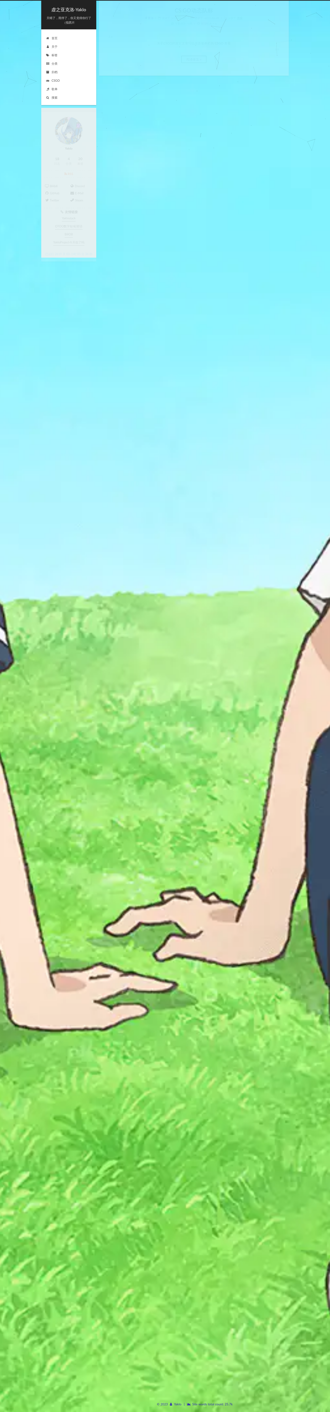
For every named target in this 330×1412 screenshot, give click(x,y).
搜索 (52, 97)
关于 (52, 46)
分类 (52, 63)
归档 (52, 72)
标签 (52, 55)
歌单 (52, 89)
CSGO (53, 80)
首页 (52, 38)
